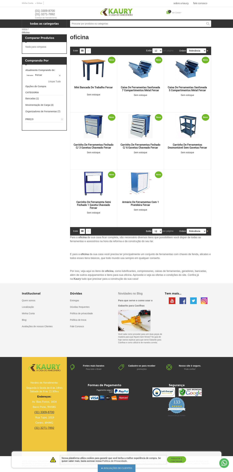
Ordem (182, 50)
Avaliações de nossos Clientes (37, 326)
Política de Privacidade (114, 461)
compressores (145, 271)
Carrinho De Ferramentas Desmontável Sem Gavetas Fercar (187, 146)
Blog (24, 320)
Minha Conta (27, 3)
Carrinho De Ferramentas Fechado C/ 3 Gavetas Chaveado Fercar (93, 146)
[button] (116, 468)
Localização (28, 307)
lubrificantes (129, 271)
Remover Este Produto (60, 76)
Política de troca (78, 320)
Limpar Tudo (54, 81)
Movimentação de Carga (37, 105)
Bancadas (30, 98)
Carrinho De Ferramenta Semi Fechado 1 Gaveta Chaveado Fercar (93, 205)
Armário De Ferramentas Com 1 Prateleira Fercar (140, 203)
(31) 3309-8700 (45, 10)
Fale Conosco (77, 326)
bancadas (200, 271)
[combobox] (140, 23)
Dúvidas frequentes (80, 307)
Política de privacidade (81, 313)
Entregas (74, 300)
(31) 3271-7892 (45, 14)
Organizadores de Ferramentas (41, 111)
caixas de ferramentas (167, 271)
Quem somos (28, 300)
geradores (187, 271)
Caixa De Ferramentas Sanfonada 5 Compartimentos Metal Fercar (187, 89)
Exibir (75, 51)
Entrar (39, 3)
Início (24, 29)
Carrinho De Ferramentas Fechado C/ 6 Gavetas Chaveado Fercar (140, 146)
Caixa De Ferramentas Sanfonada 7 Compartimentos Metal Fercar (140, 89)
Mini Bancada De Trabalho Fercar (93, 87)
